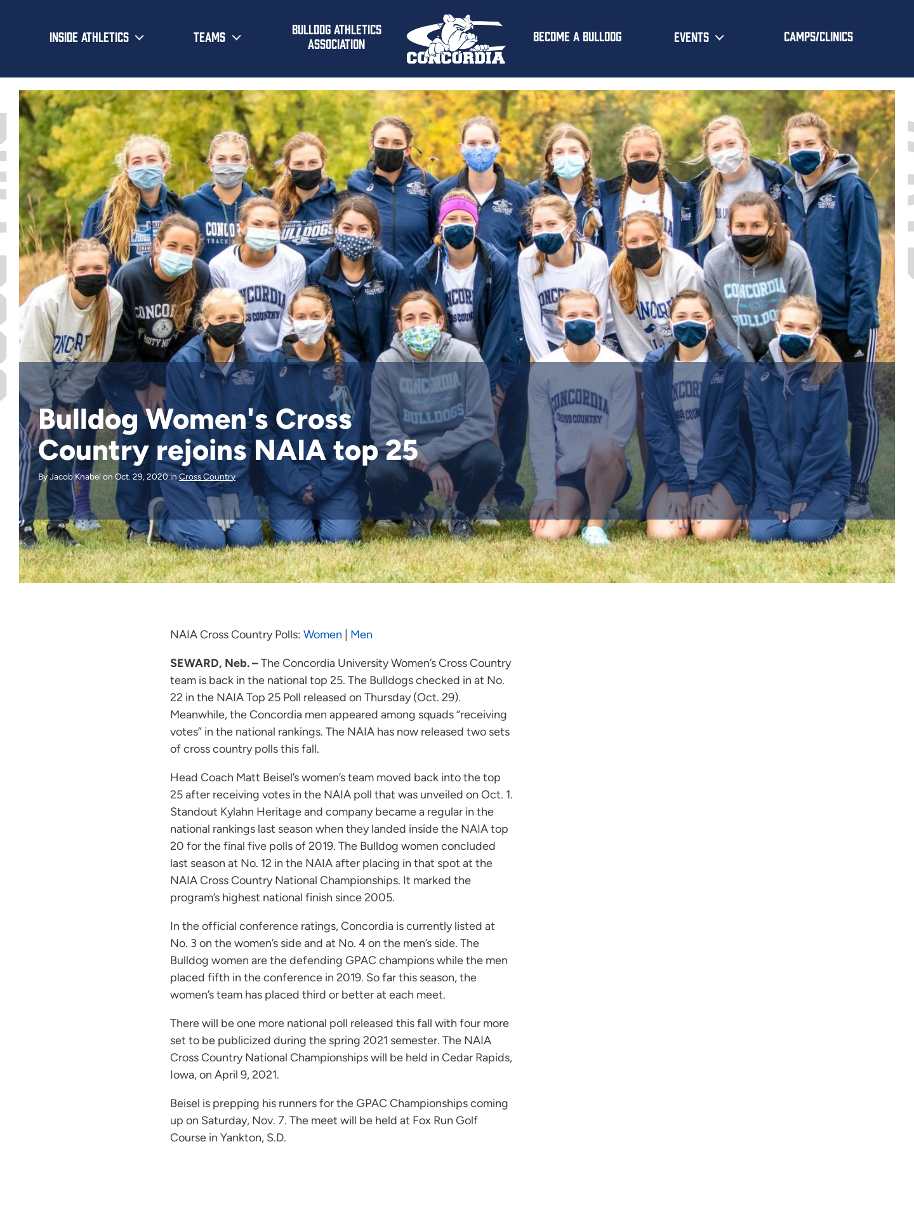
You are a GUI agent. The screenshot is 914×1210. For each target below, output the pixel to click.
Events (691, 36)
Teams (209, 36)
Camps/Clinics (818, 35)
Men (361, 635)
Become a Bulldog (577, 35)
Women (322, 635)
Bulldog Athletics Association (336, 35)
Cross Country (207, 476)
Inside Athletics (89, 36)
